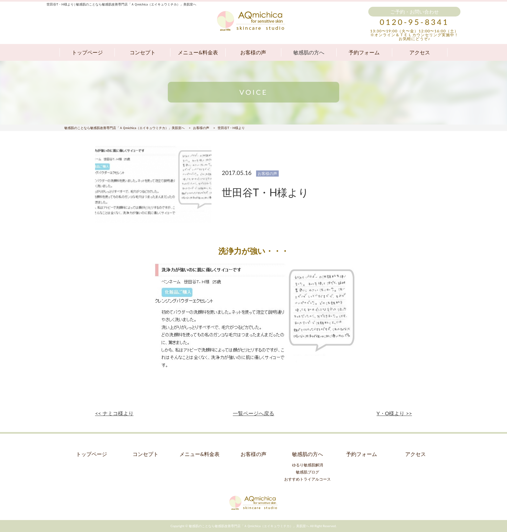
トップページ (87, 52)
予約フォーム (364, 52)
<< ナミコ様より (114, 413)
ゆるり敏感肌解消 (307, 464)
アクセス (419, 52)
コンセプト (143, 52)
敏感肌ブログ (307, 472)
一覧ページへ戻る (253, 413)
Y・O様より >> (394, 413)
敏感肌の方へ (308, 52)
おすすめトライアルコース (307, 479)
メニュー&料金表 (198, 52)
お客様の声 (253, 52)
